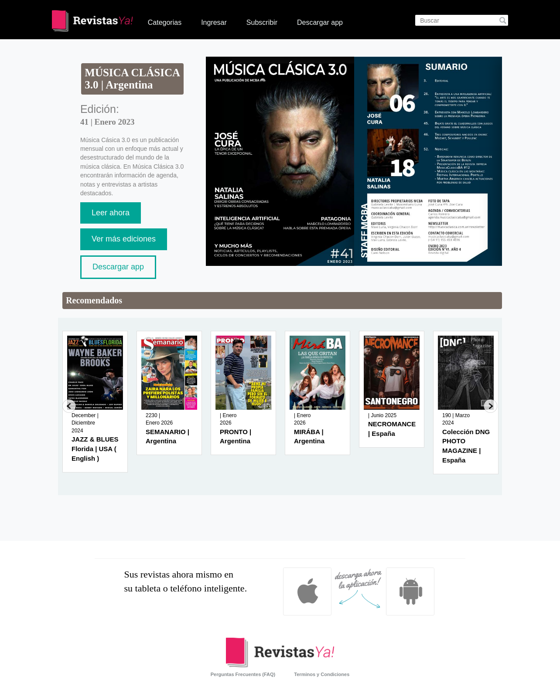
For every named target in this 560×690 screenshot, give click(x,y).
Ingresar (214, 22)
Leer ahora (111, 212)
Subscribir (261, 22)
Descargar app (320, 22)
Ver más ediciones (124, 239)
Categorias (164, 22)
